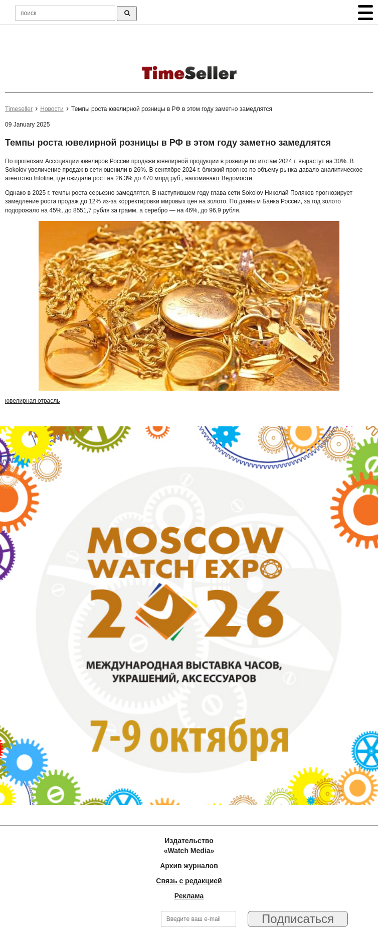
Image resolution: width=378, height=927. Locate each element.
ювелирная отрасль (32, 400)
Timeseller (19, 108)
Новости (51, 108)
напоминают (202, 178)
